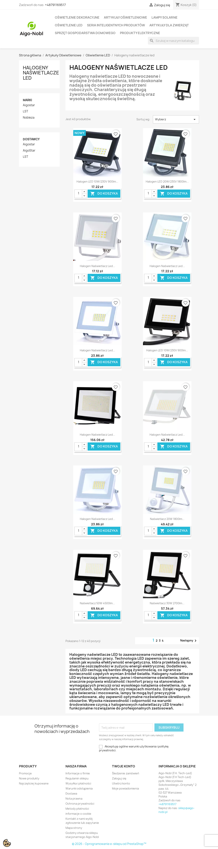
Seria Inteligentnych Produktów (116, 25)
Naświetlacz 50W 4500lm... (97, 603)
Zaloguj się (119, 778)
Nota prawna (73, 798)
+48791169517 (55, 5)
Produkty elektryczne (140, 33)
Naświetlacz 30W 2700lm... (167, 603)
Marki (27, 100)
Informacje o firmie (77, 773)
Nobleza (28, 118)
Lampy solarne (165, 17)
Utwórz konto (121, 783)
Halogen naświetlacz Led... (97, 266)
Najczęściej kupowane (34, 783)
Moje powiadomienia (125, 788)
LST (25, 111)
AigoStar (29, 151)
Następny (189, 640)
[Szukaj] (173, 41)
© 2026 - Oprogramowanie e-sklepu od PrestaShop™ (109, 844)
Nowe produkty (29, 778)
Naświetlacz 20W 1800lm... (167, 519)
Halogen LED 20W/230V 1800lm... (167, 181)
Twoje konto (123, 766)
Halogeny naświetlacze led (41, 72)
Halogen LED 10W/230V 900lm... (97, 181)
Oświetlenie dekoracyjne (77, 17)
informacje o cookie (78, 813)
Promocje (25, 773)
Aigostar (29, 105)
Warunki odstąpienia (79, 788)
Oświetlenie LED (69, 25)
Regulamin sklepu (77, 778)
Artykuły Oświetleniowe (125, 17)
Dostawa (71, 793)
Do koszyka (104, 193)
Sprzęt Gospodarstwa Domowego (85, 33)
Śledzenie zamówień (125, 773)
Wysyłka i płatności (78, 783)
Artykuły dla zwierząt (169, 25)
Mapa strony (73, 828)
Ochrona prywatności (79, 803)
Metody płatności (77, 808)
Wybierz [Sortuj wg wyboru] (176, 119)
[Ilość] (78, 194)
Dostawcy (31, 139)
